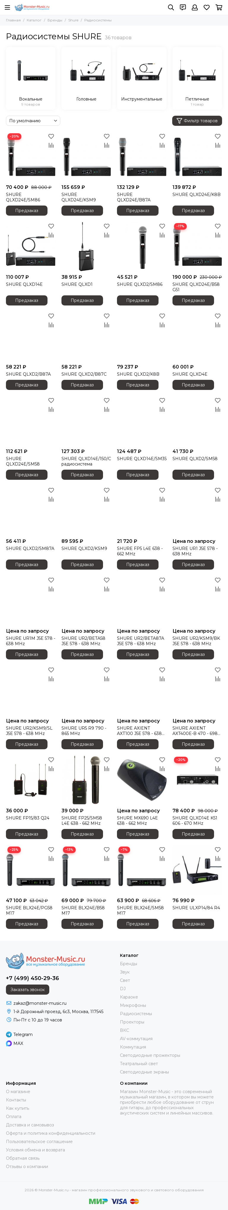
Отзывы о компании (27, 1166)
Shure (73, 20)
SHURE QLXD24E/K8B (196, 194)
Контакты (16, 1100)
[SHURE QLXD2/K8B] (142, 336)
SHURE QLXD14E (24, 284)
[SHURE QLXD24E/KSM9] (86, 156)
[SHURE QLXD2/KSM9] (86, 510)
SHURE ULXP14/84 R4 (196, 907)
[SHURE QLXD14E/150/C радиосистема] (86, 421)
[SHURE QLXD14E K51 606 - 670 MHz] (197, 780)
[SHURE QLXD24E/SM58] (31, 421)
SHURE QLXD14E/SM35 (142, 458)
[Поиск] (171, 7)
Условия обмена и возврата (35, 1150)
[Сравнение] (51, 145)
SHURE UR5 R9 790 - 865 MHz (83, 730)
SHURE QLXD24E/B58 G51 (196, 287)
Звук (125, 972)
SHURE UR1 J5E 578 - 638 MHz (195, 551)
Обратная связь (22, 1158)
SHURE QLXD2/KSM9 (84, 548)
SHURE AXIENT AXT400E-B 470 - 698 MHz (195, 730)
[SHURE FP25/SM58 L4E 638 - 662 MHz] (86, 780)
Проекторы (132, 1022)
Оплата (13, 1116)
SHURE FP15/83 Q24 (27, 818)
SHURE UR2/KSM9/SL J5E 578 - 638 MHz (29, 730)
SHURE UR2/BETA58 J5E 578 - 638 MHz (83, 641)
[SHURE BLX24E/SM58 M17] (142, 870)
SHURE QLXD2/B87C (84, 374)
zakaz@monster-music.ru (39, 1003)
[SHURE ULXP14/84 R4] (197, 870)
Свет (125, 980)
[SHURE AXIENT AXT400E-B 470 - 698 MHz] (197, 690)
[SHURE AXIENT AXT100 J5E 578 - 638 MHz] (142, 690)
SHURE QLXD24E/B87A (134, 197)
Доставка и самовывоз (30, 1125)
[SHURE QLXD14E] (31, 246)
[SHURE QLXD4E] (197, 336)
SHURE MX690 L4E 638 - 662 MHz (137, 820)
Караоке (129, 997)
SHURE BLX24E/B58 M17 (83, 910)
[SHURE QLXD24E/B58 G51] (197, 246)
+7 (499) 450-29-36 (32, 978)
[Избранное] (207, 7)
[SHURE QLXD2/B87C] (86, 336)
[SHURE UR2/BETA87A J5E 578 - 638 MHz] (142, 600)
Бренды (55, 20)
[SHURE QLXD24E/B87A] (142, 156)
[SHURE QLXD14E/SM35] (142, 421)
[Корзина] (219, 7)
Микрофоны (133, 1005)
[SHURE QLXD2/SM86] (142, 246)
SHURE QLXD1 (77, 284)
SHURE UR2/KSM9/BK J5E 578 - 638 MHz (196, 641)
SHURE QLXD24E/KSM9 (78, 197)
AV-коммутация (136, 1038)
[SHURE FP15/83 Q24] (31, 780)
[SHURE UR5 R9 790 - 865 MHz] (86, 690)
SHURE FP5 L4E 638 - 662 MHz (140, 551)
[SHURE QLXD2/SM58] (197, 421)
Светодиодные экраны (144, 1072)
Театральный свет (139, 1063)
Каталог (34, 20)
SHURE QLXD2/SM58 (195, 458)
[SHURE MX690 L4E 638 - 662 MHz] (142, 780)
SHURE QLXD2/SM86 (139, 284)
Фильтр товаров (197, 121)
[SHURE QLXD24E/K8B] (197, 156)
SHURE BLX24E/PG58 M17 (29, 910)
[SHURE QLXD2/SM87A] (31, 510)
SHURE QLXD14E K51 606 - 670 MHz (194, 820)
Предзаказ (26, 210)
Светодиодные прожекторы (150, 1055)
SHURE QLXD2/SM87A (30, 548)
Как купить (17, 1108)
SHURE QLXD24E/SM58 (23, 461)
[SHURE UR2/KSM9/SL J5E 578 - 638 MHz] (31, 690)
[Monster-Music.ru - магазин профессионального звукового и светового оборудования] (32, 7)
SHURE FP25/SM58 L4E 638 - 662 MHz (81, 820)
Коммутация (133, 1047)
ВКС (124, 1030)
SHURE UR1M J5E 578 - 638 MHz (30, 641)
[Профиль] (195, 7)
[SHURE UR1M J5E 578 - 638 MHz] (31, 600)
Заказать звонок (27, 989)
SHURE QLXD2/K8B (138, 374)
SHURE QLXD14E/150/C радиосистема (86, 461)
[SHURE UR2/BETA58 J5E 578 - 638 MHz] (86, 600)
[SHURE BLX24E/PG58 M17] (31, 870)
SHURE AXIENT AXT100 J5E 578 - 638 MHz (139, 730)
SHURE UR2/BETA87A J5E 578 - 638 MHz (140, 641)
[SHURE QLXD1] (86, 246)
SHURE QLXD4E (190, 374)
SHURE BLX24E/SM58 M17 (140, 910)
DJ (123, 988)
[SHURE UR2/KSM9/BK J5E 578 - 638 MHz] (197, 600)
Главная (13, 20)
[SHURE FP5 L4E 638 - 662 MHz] (142, 510)
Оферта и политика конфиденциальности (50, 1133)
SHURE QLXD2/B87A (28, 374)
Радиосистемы (136, 1013)
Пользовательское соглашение (39, 1141)
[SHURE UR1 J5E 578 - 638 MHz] (197, 510)
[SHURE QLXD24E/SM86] (31, 156)
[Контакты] (183, 7)
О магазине (18, 1091)
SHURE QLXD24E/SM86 (23, 197)
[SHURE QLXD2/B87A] (31, 336)
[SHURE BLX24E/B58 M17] (86, 870)
